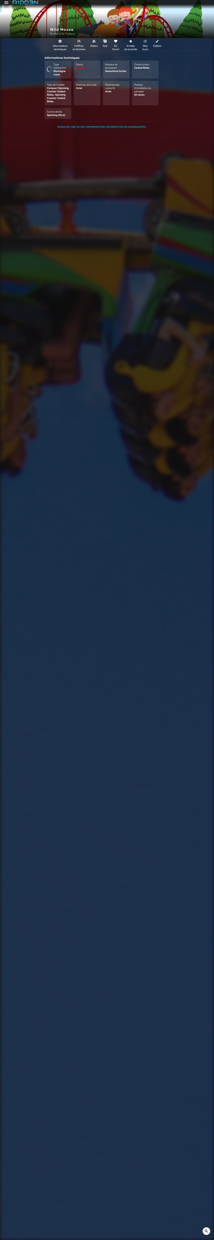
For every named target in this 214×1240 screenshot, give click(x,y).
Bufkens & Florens (62, 34)
